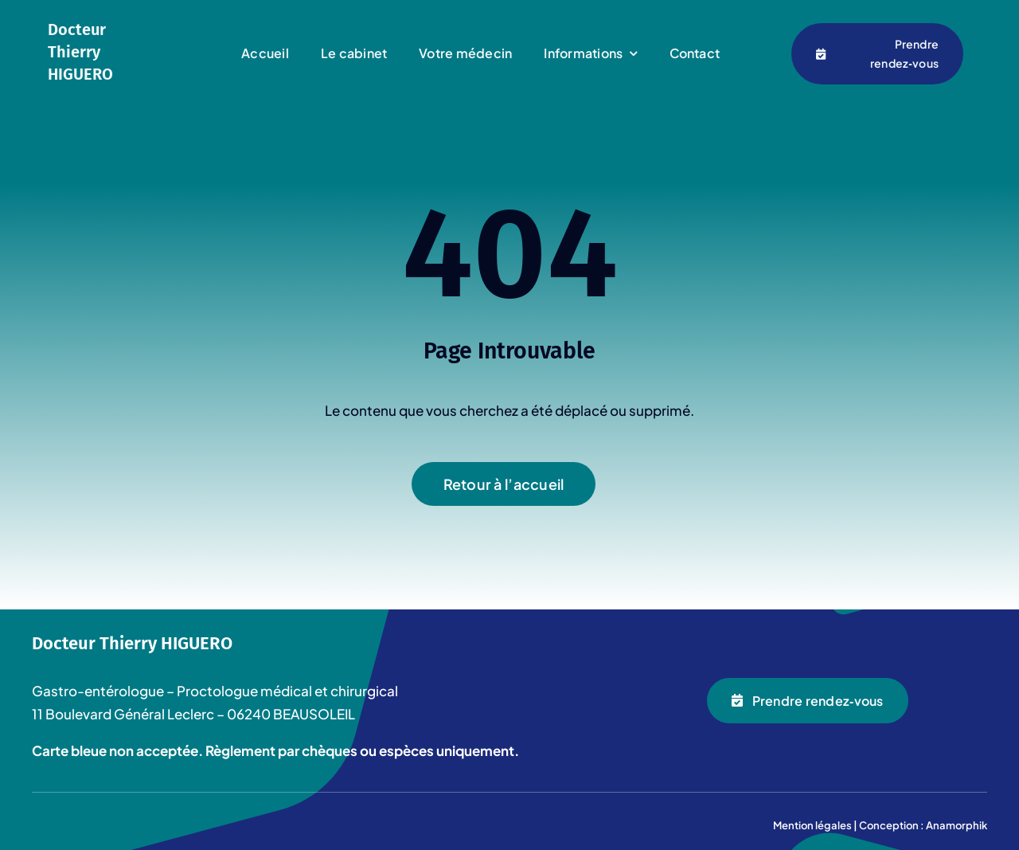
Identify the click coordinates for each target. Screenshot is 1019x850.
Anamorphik (956, 825)
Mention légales (812, 825)
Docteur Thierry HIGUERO (80, 52)
